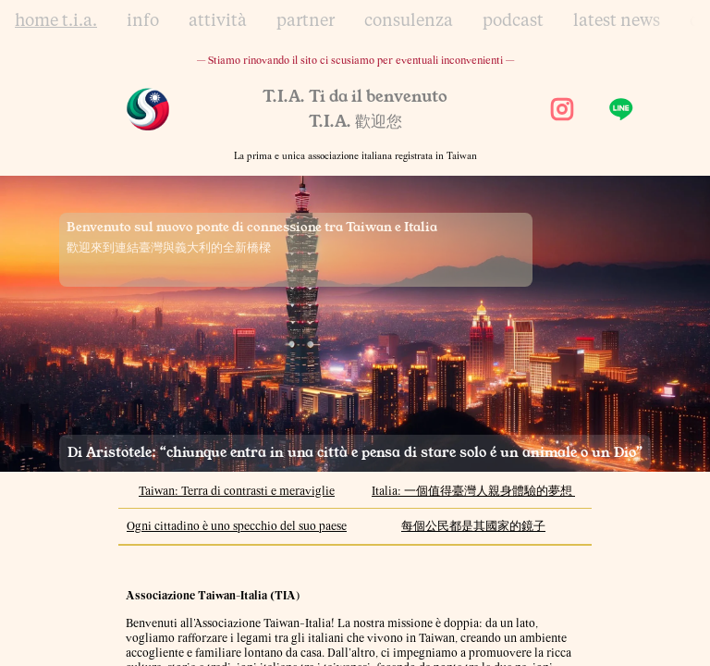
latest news (616, 21)
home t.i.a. (56, 21)
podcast (513, 21)
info (143, 21)
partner (305, 21)
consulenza (408, 21)
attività (218, 21)
